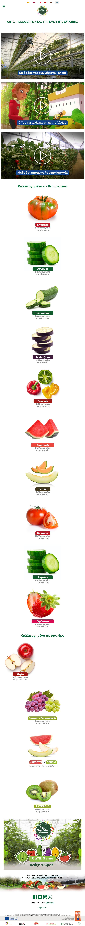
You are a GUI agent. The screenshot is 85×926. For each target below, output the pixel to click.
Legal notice (42, 908)
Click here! (50, 903)
